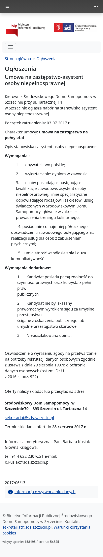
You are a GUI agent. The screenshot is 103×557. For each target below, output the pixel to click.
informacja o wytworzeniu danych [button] (41, 491)
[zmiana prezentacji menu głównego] (7, 6)
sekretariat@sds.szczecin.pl (29, 417)
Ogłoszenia (46, 58)
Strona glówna (18, 58)
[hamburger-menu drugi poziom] (10, 47)
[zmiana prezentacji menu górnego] (96, 6)
